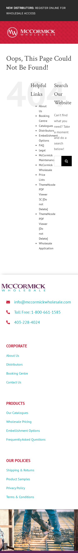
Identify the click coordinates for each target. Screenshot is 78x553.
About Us (12, 355)
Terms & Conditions (20, 497)
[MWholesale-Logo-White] (31, 28)
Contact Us (13, 382)
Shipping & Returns (20, 470)
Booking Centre (17, 373)
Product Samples (18, 479)
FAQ (41, 145)
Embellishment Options (23, 430)
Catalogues (46, 126)
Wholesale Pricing (19, 422)
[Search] (66, 161)
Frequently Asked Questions (26, 439)
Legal (42, 150)
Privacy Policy (15, 488)
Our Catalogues (17, 413)
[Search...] (57, 161)
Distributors (46, 130)
